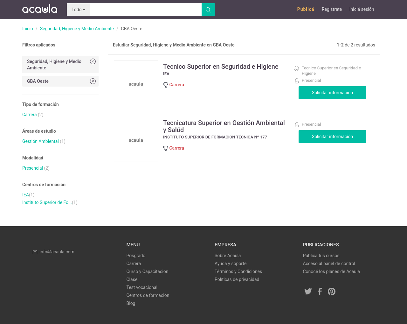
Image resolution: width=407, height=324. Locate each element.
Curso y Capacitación (148, 271)
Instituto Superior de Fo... (47, 202)
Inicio (27, 28)
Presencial (32, 168)
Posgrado (136, 255)
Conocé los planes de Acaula (331, 271)
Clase (132, 279)
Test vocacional (142, 287)
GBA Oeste (62, 81)
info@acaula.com (53, 251)
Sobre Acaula (228, 255)
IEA (25, 194)
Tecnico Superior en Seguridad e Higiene (221, 66)
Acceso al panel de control (329, 263)
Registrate (332, 9)
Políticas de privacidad (237, 279)
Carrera (29, 114)
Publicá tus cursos (321, 255)
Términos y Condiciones (238, 271)
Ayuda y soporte (230, 263)
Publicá (305, 9)
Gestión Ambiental (40, 141)
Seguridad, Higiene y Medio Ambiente (77, 28)
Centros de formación (148, 295)
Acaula (39, 9)
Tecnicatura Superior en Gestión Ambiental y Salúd (224, 126)
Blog (131, 303)
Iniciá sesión (361, 9)
